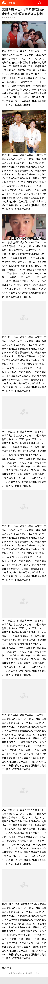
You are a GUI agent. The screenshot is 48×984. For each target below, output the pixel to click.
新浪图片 (13, 3)
